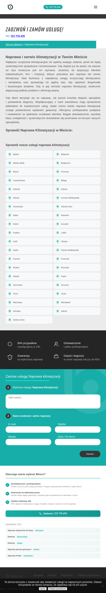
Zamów (90, 454)
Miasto (12, 436)
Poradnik (38, 575)
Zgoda (42, 589)
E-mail (12, 424)
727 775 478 (53, 7)
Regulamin (67, 575)
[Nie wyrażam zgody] (102, 585)
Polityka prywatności (88, 575)
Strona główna (14, 44)
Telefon (62, 424)
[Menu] (95, 7)
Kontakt (52, 575)
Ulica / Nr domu (66, 436)
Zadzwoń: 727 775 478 (53, 513)
